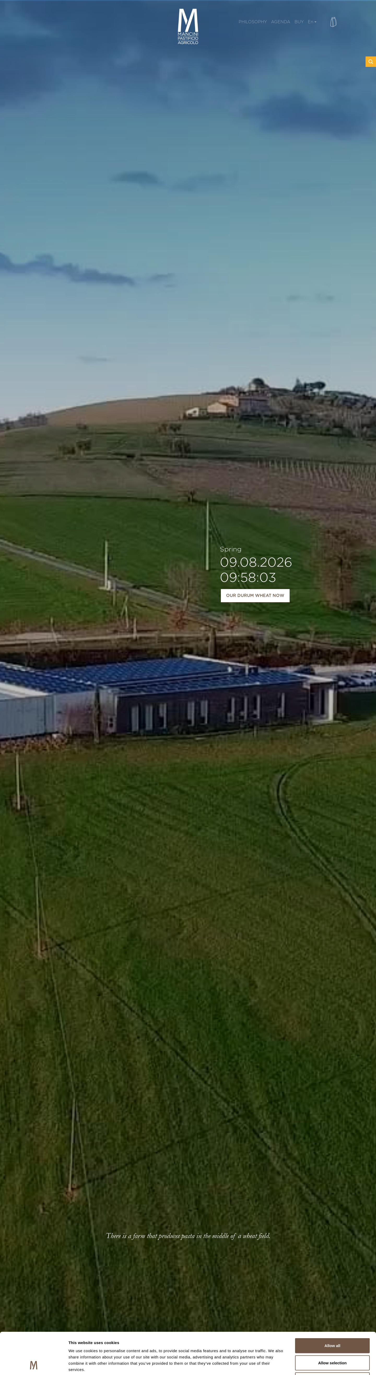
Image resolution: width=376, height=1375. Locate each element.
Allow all (332, 1306)
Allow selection (332, 1323)
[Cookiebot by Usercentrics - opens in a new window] (34, 1365)
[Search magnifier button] (371, 61)
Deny (332, 1340)
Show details (274, 1364)
